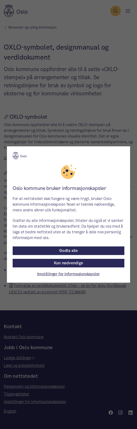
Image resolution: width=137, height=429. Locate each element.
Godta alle (68, 250)
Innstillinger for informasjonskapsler (68, 274)
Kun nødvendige (68, 263)
